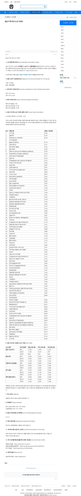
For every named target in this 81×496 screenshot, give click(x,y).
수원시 (62, 33)
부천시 (62, 42)
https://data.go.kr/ (20, 456)
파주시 (62, 51)
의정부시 (63, 45)
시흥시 (62, 64)
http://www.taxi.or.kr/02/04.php (22, 448)
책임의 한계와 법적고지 (36, 485)
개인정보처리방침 (15, 485)
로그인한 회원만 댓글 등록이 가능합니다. (31, 474)
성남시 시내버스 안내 (64, 77)
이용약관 (63, 485)
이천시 (62, 55)
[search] (45, 6)
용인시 (62, 36)
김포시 (62, 30)
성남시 (62, 26)
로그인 (66, 1)
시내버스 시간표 (72, 17)
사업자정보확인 (38, 489)
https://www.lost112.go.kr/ (22, 444)
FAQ (70, 1)
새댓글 (61, 81)
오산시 (62, 67)
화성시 (62, 58)
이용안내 (69, 485)
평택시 (62, 48)
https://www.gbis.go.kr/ (13, 435)
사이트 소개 (7, 485)
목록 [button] (55, 54)
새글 (11, 1)
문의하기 (74, 485)
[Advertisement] (16, 35)
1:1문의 (74, 1)
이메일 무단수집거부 (25, 485)
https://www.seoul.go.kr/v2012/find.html (32, 446)
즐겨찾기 (6, 1)
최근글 (61, 74)
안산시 (62, 61)
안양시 (62, 39)
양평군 (62, 70)
